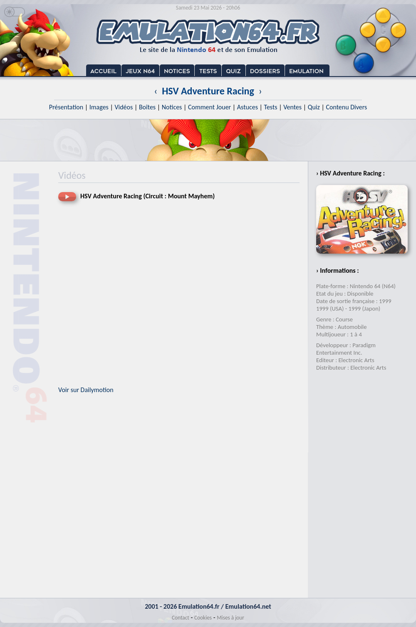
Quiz (314, 107)
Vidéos (123, 107)
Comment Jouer (209, 107)
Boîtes (147, 107)
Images (99, 107)
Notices (172, 107)
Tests (270, 107)
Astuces (247, 107)
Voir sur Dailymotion (86, 390)
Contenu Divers (346, 107)
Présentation (66, 107)
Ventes (292, 107)
